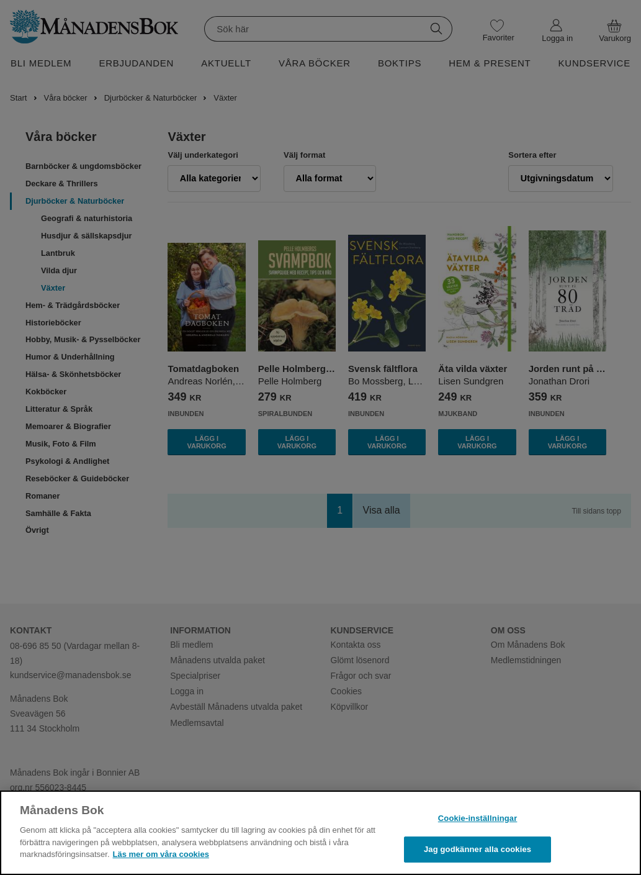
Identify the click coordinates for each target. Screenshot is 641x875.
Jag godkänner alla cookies (477, 849)
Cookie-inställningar (478, 818)
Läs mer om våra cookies (161, 854)
